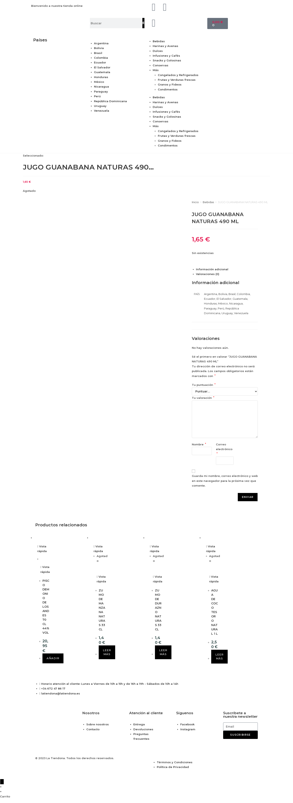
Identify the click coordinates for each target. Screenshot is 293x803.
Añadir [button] (53, 658)
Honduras (101, 77)
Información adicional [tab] (212, 269)
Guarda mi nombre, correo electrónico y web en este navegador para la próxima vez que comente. (225, 480)
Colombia (101, 57)
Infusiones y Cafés (166, 55)
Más (156, 70)
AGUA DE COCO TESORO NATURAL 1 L (214, 612)
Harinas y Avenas (165, 46)
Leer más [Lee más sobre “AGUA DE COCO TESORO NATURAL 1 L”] (219, 656)
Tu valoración (203, 397)
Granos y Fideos (170, 84)
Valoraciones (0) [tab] (207, 274)
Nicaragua (101, 86)
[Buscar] (143, 23)
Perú (97, 96)
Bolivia (99, 48)
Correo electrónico (224, 449)
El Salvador (102, 67)
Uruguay (100, 106)
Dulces (158, 51)
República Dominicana (110, 101)
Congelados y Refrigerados (178, 75)
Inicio (195, 202)
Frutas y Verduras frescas (177, 79)
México (99, 81)
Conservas (160, 65)
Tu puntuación (204, 384)
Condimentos (168, 89)
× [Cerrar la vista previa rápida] (1, 786)
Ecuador (100, 62)
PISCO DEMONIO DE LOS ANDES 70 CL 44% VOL (45, 606)
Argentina (101, 43)
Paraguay (101, 91)
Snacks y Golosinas (167, 60)
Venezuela (101, 110)
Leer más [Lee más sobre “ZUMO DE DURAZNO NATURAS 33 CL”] (163, 652)
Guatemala (102, 72)
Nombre (199, 444)
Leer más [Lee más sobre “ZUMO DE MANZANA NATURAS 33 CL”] (107, 652)
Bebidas (159, 41)
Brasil (98, 53)
